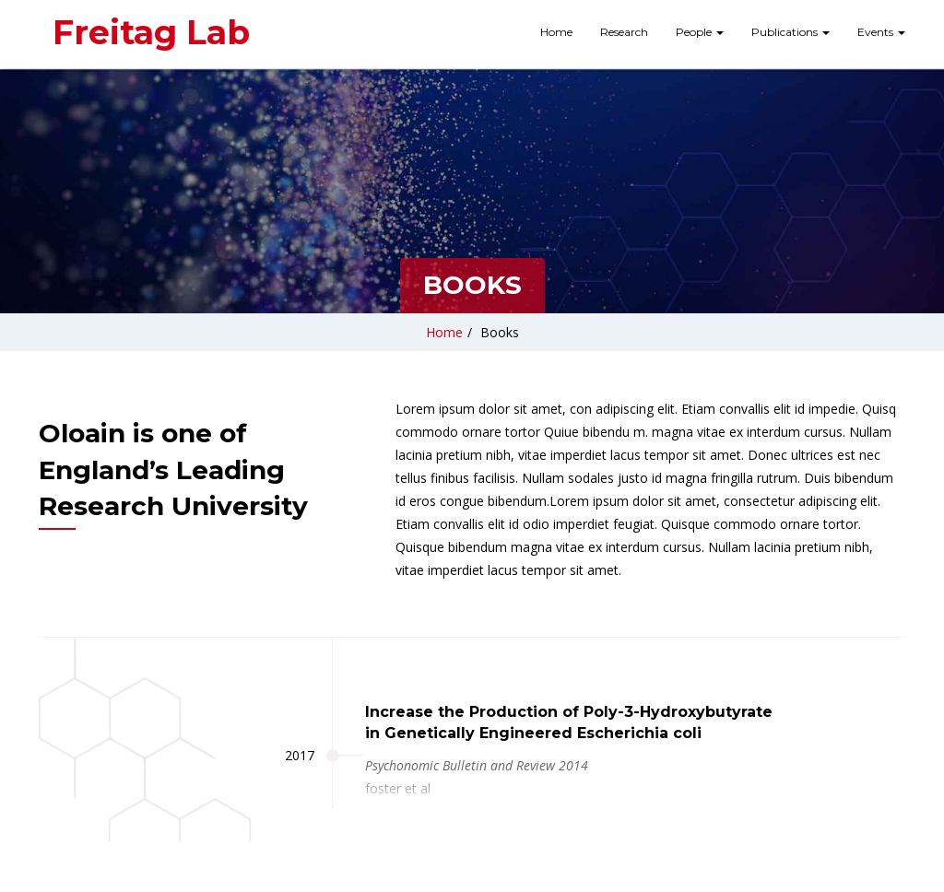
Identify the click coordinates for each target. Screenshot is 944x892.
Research (624, 32)
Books (499, 332)
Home (556, 32)
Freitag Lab (151, 32)
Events (881, 32)
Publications (790, 32)
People (700, 32)
